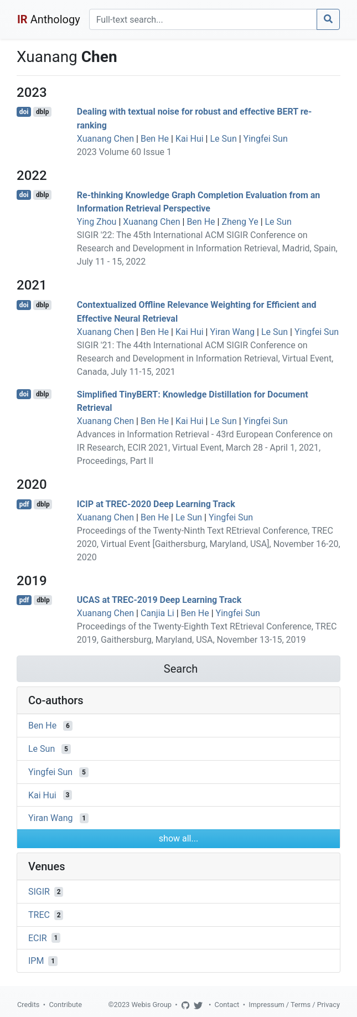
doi (24, 112)
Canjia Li (157, 613)
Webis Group (151, 1004)
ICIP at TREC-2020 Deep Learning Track (156, 504)
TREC (39, 915)
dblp (42, 112)
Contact (227, 1004)
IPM (36, 961)
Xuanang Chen (105, 138)
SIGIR (39, 891)
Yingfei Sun (266, 138)
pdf (24, 504)
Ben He (155, 138)
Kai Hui (189, 138)
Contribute (65, 1004)
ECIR (37, 937)
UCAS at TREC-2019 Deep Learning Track (159, 600)
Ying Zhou (97, 221)
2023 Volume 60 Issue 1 (124, 152)
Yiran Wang (232, 332)
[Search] (203, 19)
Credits (28, 1004)
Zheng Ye (239, 221)
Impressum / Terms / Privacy (294, 1004)
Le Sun (223, 138)
